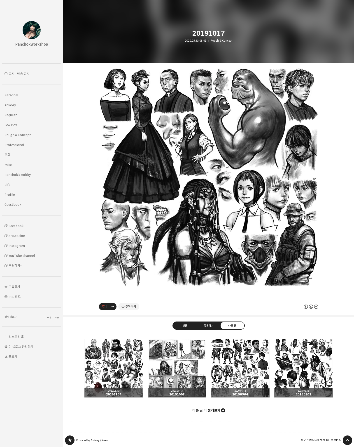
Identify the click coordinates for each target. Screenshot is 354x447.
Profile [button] (10, 194)
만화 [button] (7, 155)
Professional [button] (14, 145)
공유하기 (209, 325)
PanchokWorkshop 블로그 (69, 440)
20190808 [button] (303, 368)
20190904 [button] (240, 368)
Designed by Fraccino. (327, 440)
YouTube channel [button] (22, 255)
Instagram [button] (17, 246)
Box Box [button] (11, 125)
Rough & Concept (221, 40)
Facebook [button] (16, 226)
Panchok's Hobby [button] (18, 175)
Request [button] (11, 115)
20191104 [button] (113, 368)
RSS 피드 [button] (15, 297)
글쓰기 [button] (13, 357)
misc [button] (8, 165)
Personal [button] (11, 95)
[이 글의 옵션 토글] (112, 306)
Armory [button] (10, 105)
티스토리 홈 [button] (16, 337)
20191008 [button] (177, 368)
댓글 (184, 325)
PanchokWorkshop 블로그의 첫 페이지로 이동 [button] (31, 31)
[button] (31, 287)
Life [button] (7, 184)
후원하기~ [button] (15, 265)
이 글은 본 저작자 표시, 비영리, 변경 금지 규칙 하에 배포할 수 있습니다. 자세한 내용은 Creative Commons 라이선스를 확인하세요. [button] (311, 306)
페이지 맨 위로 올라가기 (347, 440)
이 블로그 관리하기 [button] (21, 347)
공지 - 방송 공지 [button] (19, 74)
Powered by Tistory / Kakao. (93, 440)
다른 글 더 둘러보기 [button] (206, 410)
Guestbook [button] (13, 204)
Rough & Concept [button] (18, 135)
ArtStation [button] (17, 236)
